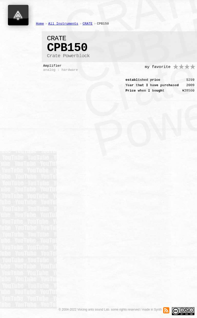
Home (40, 24)
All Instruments (63, 24)
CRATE (88, 24)
